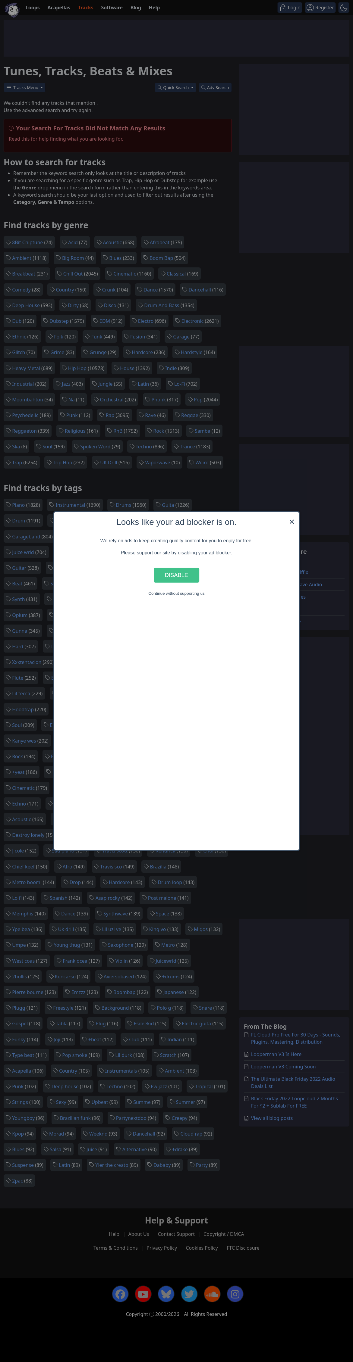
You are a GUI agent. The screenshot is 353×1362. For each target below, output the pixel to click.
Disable (176, 575)
